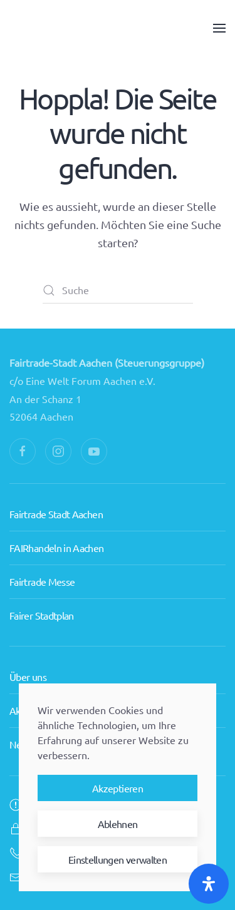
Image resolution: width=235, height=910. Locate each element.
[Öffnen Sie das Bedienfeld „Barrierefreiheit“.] (209, 884)
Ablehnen (118, 823)
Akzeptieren (117, 788)
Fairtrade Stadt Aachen (56, 490)
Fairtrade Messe (42, 558)
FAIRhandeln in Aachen (56, 524)
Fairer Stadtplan (41, 592)
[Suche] (118, 290)
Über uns (27, 659)
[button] (219, 28)
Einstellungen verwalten (117, 859)
